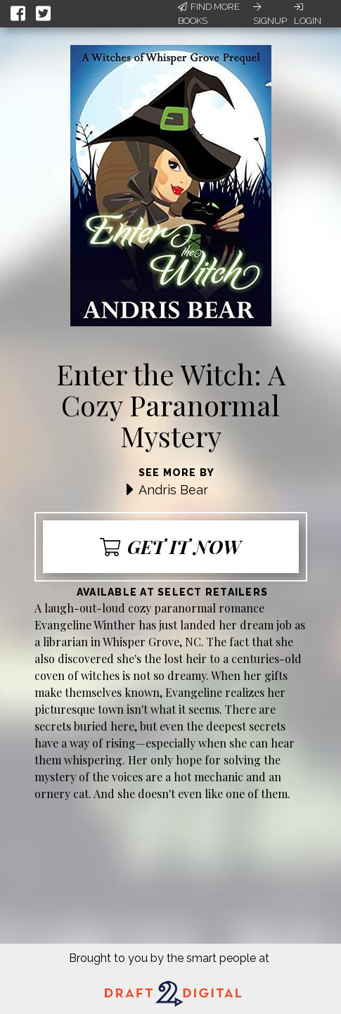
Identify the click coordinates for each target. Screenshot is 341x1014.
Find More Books (209, 13)
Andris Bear (173, 489)
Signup (270, 14)
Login (307, 14)
